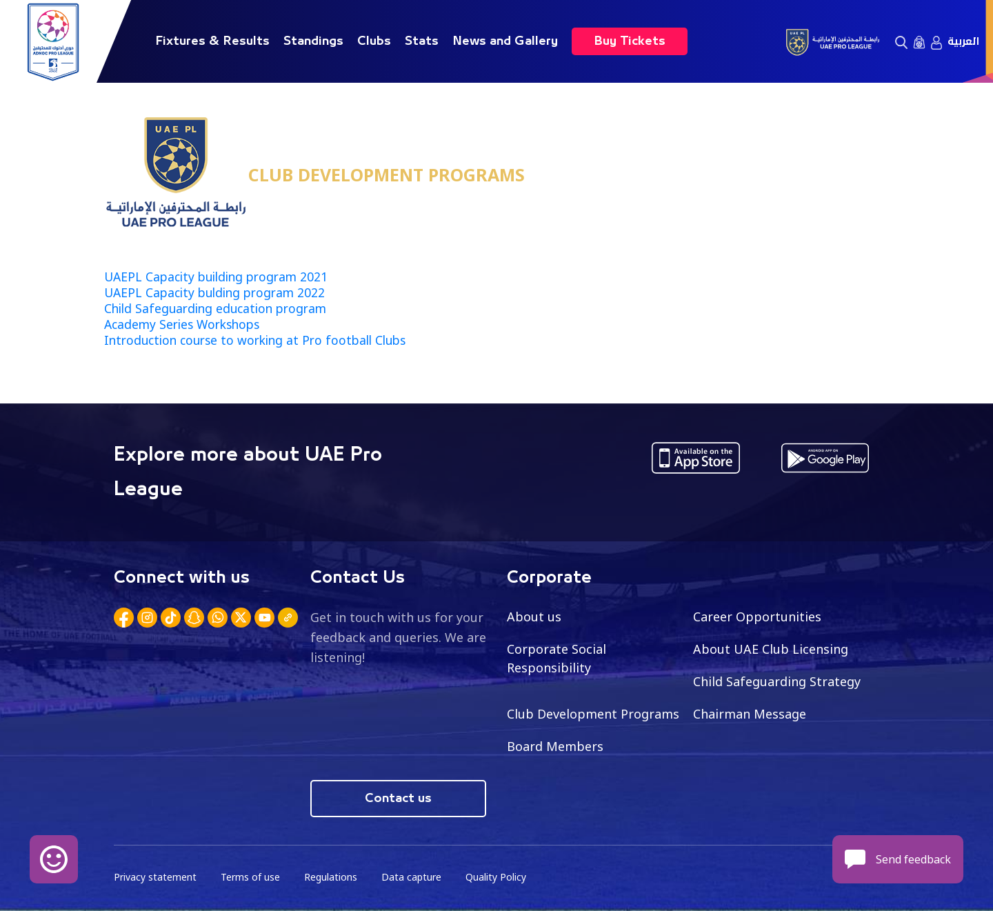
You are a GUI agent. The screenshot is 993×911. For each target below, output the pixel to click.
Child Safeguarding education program (215, 308)
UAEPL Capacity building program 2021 (216, 276)
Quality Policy (495, 876)
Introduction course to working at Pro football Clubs (254, 340)
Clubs (374, 41)
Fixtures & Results (212, 41)
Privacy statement (155, 876)
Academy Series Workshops (181, 324)
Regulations (330, 876)
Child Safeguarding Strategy (777, 681)
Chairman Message (749, 713)
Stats (422, 41)
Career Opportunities (757, 616)
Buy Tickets (629, 41)
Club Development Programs (593, 713)
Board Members (555, 746)
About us (534, 616)
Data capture (411, 876)
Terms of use (250, 876)
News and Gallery (505, 41)
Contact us (398, 798)
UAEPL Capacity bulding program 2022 (214, 292)
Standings (313, 41)
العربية (963, 41)
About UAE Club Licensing (770, 649)
